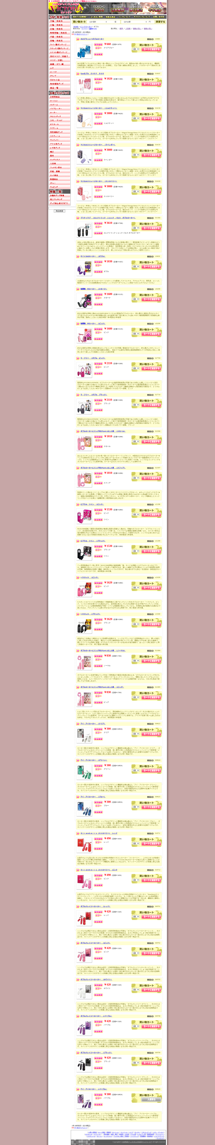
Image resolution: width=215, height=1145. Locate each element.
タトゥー (99, 1136)
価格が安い (137, 29)
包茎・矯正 (114, 1134)
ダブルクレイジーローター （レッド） (95, 906)
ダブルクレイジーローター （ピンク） (95, 943)
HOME (75, 27)
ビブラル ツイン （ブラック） (93, 541)
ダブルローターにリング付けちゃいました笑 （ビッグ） (102, 687)
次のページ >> (82, 34)
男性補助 (106, 1134)
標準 (121, 29)
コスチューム (91, 1136)
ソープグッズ (134, 1136)
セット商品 (101, 1132)
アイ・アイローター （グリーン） (93, 760)
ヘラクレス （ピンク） (89, 577)
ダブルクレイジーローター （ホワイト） (96, 979)
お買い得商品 (92, 1132)
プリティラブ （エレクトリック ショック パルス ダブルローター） (108, 218)
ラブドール (97, 1134)
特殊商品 (150, 1136)
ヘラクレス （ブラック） (90, 614)
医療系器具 (150, 1134)
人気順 (127, 29)
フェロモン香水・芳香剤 (121, 1136)
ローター (137, 1132)
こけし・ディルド (158, 1132)
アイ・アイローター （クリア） (93, 724)
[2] (75, 34)
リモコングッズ (146, 1132)
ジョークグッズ (159, 1136)
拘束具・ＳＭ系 (124, 1134)
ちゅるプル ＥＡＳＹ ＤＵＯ (92, 74)
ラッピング (160, 1138)
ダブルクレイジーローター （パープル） (96, 1016)
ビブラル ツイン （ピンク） (92, 504)
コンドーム (124, 1132)
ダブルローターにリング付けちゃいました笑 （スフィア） (103, 468)
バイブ (131, 1132)
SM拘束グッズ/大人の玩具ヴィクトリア (137, 1142)
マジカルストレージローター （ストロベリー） (98, 181)
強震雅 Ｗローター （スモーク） (93, 289)
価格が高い (148, 29)
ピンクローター (86, 27)
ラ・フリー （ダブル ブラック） (93, 395)
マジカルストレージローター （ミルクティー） (98, 108)
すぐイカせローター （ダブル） (93, 256)
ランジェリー (159, 1134)
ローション (115, 1132)
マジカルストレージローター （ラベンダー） (98, 145)
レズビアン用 (141, 1134)
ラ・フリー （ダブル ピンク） (93, 358)
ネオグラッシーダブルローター (92, 39)
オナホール (88, 1134)
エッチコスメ (108, 1136)
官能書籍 (143, 1136)
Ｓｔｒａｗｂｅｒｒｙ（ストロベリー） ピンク (98, 870)
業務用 (109, 1132)
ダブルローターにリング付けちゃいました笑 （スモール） (103, 431)
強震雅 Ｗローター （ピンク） (93, 323)
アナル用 (133, 1134)
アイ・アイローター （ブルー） (93, 797)
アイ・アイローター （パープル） (93, 1089)
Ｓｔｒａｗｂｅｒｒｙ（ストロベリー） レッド (98, 833)
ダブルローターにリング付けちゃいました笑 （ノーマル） (103, 650)
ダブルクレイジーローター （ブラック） (96, 1053)
